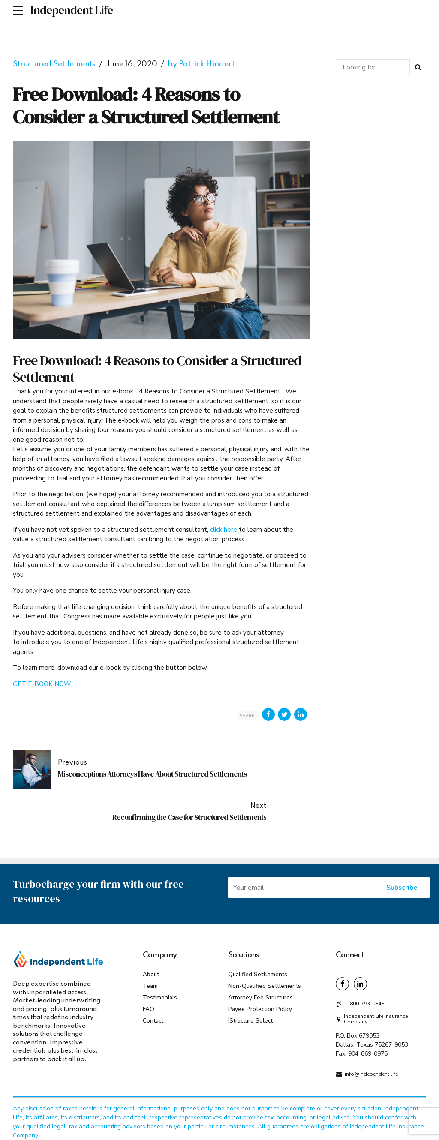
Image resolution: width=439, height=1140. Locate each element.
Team (150, 943)
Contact (153, 977)
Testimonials (160, 954)
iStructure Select (250, 977)
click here (224, 529)
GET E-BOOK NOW (42, 684)
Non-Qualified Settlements (264, 943)
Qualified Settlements (257, 931)
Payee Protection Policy (260, 966)
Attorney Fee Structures (260, 954)
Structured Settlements (54, 64)
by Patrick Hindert (201, 64)
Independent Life (71, 10)
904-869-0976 (368, 1011)
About (151, 931)
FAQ (148, 966)
